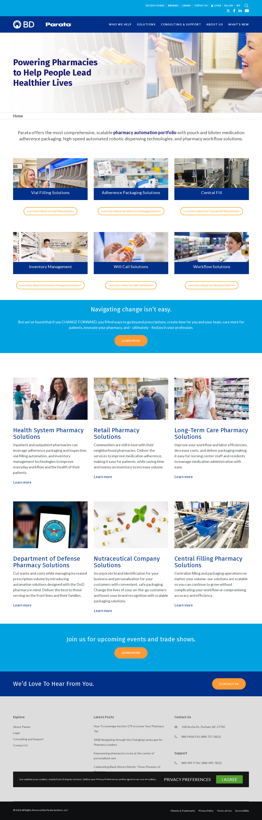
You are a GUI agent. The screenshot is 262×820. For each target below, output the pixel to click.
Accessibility (242, 810)
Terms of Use (224, 810)
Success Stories (155, 6)
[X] (228, 11)
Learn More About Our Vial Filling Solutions (50, 211)
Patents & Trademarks (183, 810)
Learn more (22, 482)
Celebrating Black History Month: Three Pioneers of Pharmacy (127, 769)
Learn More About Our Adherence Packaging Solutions (131, 211)
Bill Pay (228, 6)
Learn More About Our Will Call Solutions (131, 285)
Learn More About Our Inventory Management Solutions (50, 285)
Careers (186, 6)
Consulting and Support (28, 739)
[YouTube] (247, 11)
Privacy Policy (206, 810)
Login (216, 6)
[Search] (246, 5)
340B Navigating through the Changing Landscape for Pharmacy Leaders (128, 742)
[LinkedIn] (240, 11)
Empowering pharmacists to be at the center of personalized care (124, 755)
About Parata (21, 727)
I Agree (229, 779)
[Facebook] (234, 11)
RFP (239, 6)
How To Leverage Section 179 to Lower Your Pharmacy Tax (129, 728)
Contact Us (201, 6)
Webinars (173, 6)
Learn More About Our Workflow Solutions (211, 285)
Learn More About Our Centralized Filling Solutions (211, 211)
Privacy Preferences (187, 779)
